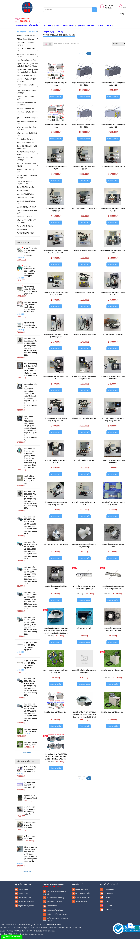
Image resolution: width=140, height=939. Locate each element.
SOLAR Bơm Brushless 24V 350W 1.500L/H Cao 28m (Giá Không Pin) (29, 271)
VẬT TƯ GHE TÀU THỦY (25, 233)
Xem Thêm (27, 753)
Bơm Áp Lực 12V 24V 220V (26, 75)
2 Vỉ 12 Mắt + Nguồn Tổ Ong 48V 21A (84, 208)
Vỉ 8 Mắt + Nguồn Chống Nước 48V (84, 334)
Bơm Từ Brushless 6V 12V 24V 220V (26, 92)
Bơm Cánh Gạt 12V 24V (25, 198)
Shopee (90, 25)
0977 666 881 (51, 898)
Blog (64, 25)
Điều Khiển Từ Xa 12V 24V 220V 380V (26, 221)
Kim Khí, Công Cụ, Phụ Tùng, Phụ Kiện (27, 176)
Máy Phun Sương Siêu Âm (26, 35)
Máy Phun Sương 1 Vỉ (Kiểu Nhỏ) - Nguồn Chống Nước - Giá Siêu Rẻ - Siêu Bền (30, 307)
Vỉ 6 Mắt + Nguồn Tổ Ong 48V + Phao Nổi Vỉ (30, 825)
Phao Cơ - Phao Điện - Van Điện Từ (27, 165)
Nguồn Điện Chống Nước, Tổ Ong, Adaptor (27, 147)
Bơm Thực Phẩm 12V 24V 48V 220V (26, 80)
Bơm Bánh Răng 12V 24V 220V (26, 202)
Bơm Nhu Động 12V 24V (25, 108)
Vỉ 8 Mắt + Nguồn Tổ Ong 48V (113, 334)
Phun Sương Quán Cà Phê (26, 60)
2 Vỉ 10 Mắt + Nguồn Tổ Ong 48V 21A (112, 166)
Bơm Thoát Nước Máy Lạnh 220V (27, 212)
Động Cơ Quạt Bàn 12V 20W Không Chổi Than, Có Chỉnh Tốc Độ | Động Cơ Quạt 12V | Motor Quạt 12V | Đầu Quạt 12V (30, 854)
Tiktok (108, 25)
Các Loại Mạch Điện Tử (25, 226)
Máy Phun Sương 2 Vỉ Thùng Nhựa (55, 712)
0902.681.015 (25, 21)
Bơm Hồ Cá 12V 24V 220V (26, 207)
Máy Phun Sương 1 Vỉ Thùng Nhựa (112, 670)
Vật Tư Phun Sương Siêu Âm (27, 49)
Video (71, 25)
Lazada (99, 25)
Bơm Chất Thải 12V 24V (25, 194)
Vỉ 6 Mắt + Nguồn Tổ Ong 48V (84, 292)
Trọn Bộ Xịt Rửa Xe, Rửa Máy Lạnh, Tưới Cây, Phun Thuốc (27, 65)
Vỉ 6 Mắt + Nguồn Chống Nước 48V (84, 250)
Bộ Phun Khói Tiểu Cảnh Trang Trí (25, 44)
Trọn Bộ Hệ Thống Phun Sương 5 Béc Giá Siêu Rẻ (30, 769)
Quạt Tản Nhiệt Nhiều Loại (27, 118)
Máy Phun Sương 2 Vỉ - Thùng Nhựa (56, 544)
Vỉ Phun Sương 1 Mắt (84, 628)
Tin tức (57, 25)
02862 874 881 (51, 906)
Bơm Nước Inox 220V (24, 216)
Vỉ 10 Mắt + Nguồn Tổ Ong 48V (84, 460)
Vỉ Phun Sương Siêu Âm (27, 39)
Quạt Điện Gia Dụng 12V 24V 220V (27, 122)
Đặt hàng (81, 25)
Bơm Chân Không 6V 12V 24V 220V (26, 159)
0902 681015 (51, 902)
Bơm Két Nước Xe (23, 229)
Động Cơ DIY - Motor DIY (25, 142)
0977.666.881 (25, 19)
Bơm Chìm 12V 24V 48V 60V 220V (27, 113)
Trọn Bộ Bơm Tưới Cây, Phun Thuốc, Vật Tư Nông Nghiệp (27, 71)
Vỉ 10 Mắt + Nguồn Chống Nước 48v (84, 418)
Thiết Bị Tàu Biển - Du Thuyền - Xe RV (24, 182)
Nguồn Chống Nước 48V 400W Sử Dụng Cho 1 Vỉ (30, 325)
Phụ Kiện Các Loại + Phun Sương (27, 153)
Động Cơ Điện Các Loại (25, 139)
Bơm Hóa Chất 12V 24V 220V (25, 98)
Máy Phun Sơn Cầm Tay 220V (25, 171)
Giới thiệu (47, 25)
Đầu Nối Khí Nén (22, 191)
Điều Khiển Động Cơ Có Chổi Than (27, 134)
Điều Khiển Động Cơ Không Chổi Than (26, 128)
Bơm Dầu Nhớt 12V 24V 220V (27, 86)
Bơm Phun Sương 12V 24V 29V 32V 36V (26, 104)
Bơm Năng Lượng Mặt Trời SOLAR (27, 55)
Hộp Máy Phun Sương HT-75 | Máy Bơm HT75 (29, 785)
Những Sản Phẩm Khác (25, 187)
